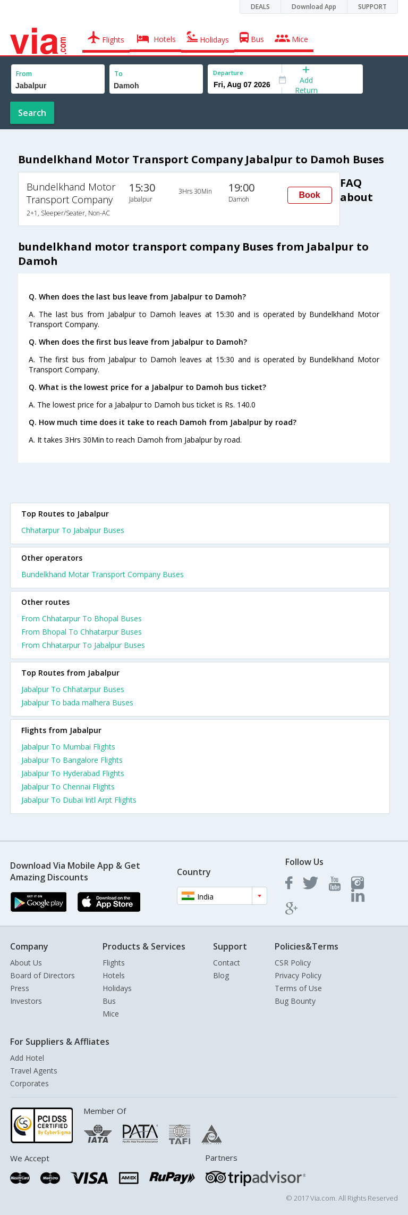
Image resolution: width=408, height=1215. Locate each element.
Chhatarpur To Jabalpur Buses (72, 530)
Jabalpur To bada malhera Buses (77, 702)
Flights (114, 963)
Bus (109, 1001)
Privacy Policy (298, 975)
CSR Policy (293, 963)
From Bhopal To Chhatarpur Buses (81, 632)
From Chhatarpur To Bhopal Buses (81, 618)
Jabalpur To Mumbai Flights (68, 747)
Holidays (117, 988)
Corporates (29, 1083)
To (118, 73)
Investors (26, 1001)
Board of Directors (42, 975)
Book (309, 194)
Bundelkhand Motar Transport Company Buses (102, 574)
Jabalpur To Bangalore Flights (72, 760)
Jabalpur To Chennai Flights (68, 786)
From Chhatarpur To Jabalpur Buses (83, 645)
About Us (26, 963)
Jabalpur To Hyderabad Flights (72, 773)
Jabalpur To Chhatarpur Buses (72, 689)
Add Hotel (27, 1058)
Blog (221, 975)
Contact (226, 963)
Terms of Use (298, 988)
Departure (228, 73)
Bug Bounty (295, 1001)
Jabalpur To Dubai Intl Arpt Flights (79, 800)
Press (19, 988)
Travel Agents (33, 1071)
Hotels (114, 975)
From (24, 73)
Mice (111, 1014)
